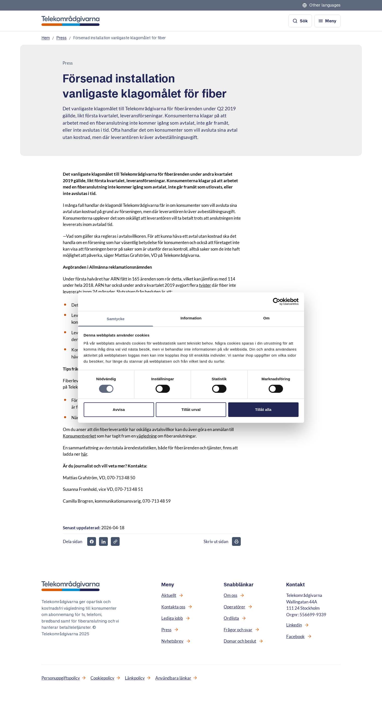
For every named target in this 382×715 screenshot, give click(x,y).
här (84, 454)
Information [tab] (191, 318)
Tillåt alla (263, 409)
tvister (205, 285)
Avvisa (119, 409)
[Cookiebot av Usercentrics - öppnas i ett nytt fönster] (277, 301)
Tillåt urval (191, 409)
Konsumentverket (79, 436)
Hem (45, 37)
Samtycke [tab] (116, 318)
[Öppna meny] (327, 21)
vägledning (146, 436)
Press (61, 37)
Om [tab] (266, 318)
